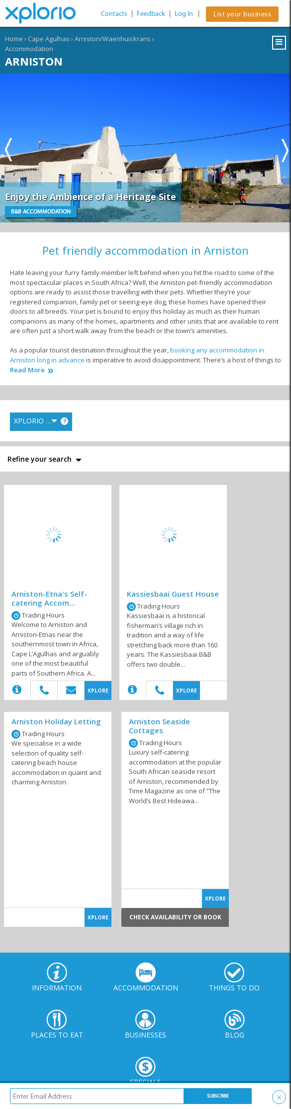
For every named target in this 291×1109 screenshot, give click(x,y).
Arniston (34, 61)
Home (14, 38)
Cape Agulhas (49, 38)
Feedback (151, 13)
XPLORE (98, 690)
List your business (242, 14)
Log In (184, 13)
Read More (27, 370)
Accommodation (29, 48)
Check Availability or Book (175, 917)
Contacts (114, 13)
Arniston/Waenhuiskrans (113, 38)
